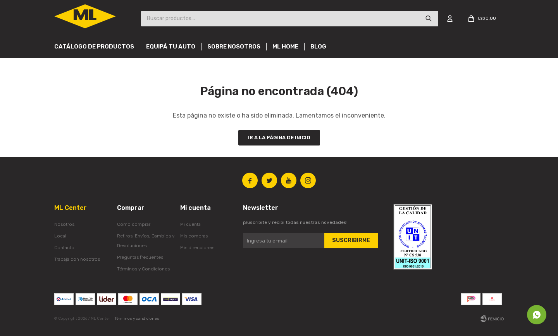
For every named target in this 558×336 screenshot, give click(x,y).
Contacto (64, 247)
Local (60, 236)
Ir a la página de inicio (279, 137)
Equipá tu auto (170, 46)
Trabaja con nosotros (77, 259)
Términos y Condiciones (143, 269)
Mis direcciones (197, 247)
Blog (318, 46)
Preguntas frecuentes (140, 257)
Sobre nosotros (233, 46)
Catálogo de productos (94, 46)
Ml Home (285, 46)
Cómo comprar (133, 224)
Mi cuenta (190, 224)
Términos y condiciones (137, 318)
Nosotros (64, 224)
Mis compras (194, 236)
